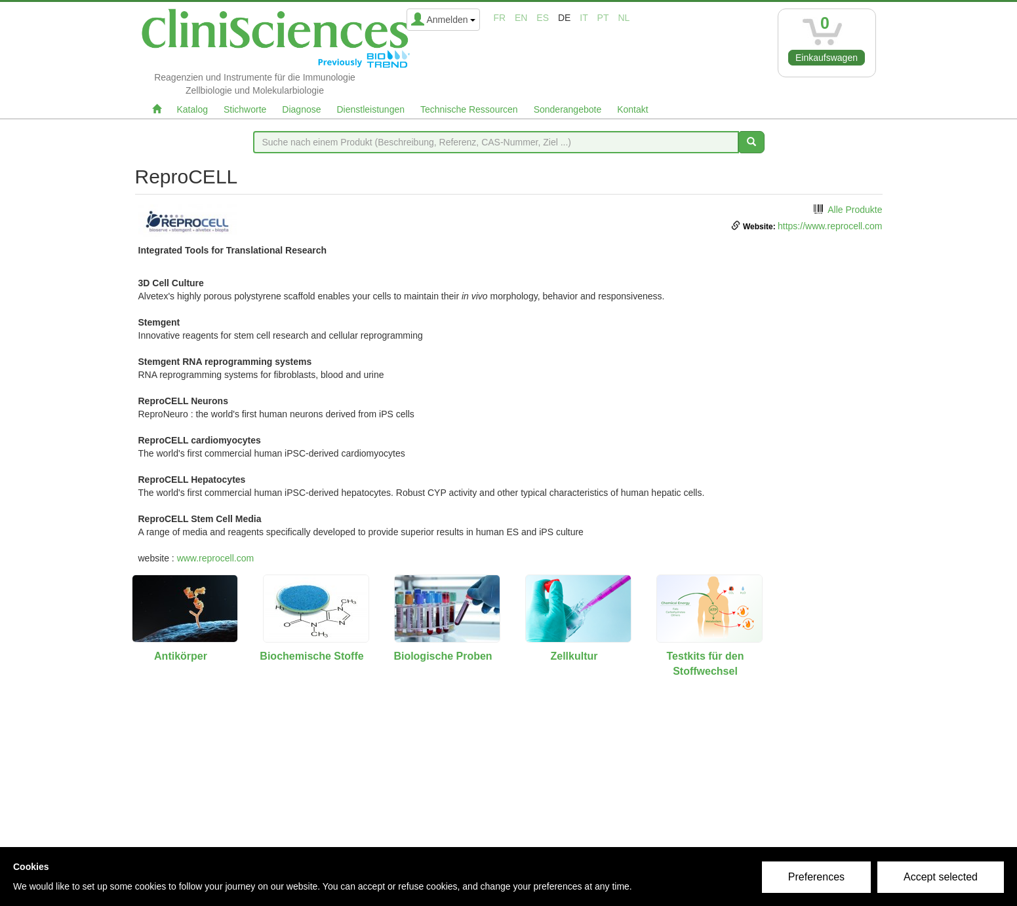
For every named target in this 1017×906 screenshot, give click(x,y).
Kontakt (632, 109)
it (584, 17)
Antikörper (180, 656)
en (521, 17)
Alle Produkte (855, 209)
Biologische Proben (442, 656)
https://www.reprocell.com (830, 226)
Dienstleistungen (371, 109)
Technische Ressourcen (469, 109)
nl (623, 17)
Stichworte (245, 109)
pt (603, 17)
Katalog (192, 109)
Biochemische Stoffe (311, 656)
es (542, 17)
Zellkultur (573, 656)
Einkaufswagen (826, 57)
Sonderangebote (568, 109)
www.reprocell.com (215, 558)
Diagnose (301, 109)
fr (499, 17)
